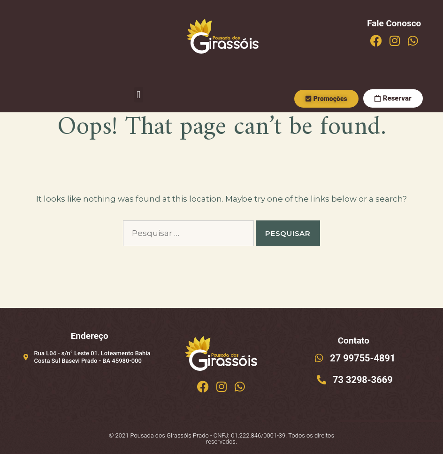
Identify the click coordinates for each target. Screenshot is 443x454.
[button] (138, 94)
